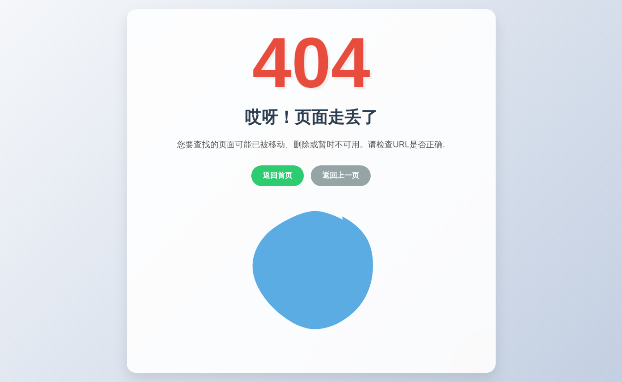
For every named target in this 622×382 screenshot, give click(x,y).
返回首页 (277, 175)
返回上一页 (340, 175)
